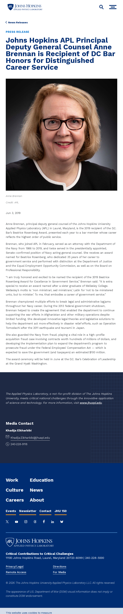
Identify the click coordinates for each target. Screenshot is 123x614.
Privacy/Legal (15, 566)
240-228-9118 (19, 444)
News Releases (17, 22)
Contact (45, 511)
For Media (59, 572)
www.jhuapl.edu (91, 402)
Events (11, 511)
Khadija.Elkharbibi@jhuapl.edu (30, 437)
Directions (59, 566)
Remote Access (16, 572)
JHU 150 (61, 511)
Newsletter (27, 511)
